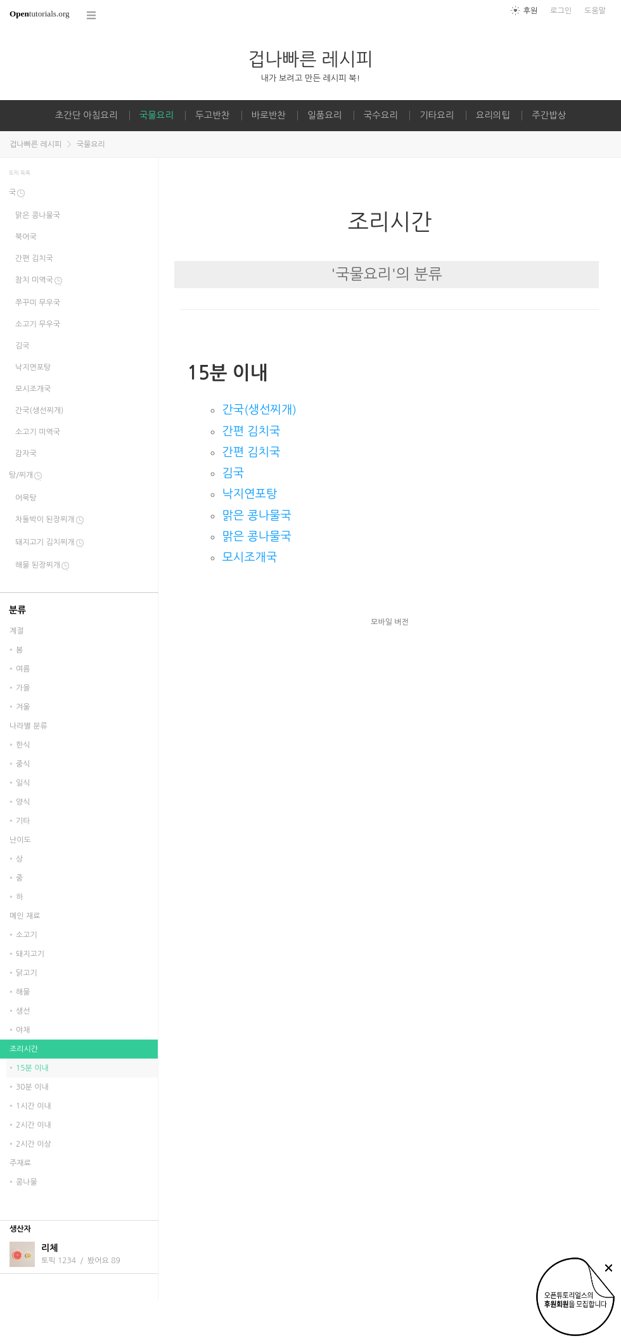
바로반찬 (269, 115)
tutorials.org (40, 13)
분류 (17, 610)
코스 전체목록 (91, 15)
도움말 (595, 11)
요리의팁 (493, 115)
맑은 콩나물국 (256, 515)
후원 (530, 11)
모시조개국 (249, 557)
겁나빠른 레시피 (310, 59)
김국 (233, 473)
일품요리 (324, 115)
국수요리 (381, 115)
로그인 (561, 11)
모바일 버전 (390, 622)
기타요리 (436, 115)
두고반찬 (212, 115)
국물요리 (156, 115)
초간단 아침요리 (86, 115)
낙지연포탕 (249, 494)
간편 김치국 (251, 431)
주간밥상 (549, 115)
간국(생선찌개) (259, 410)
